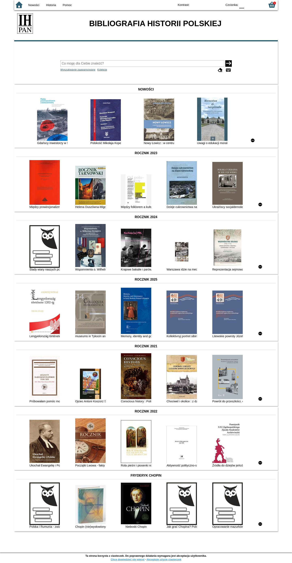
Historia (51, 5)
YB (210, 4)
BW (202, 4)
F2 (258, 4)
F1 (249, 4)
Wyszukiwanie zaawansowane (78, 69)
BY (218, 4)
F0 (242, 4)
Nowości (33, 5)
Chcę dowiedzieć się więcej (127, 559)
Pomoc (67, 5)
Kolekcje (102, 69)
